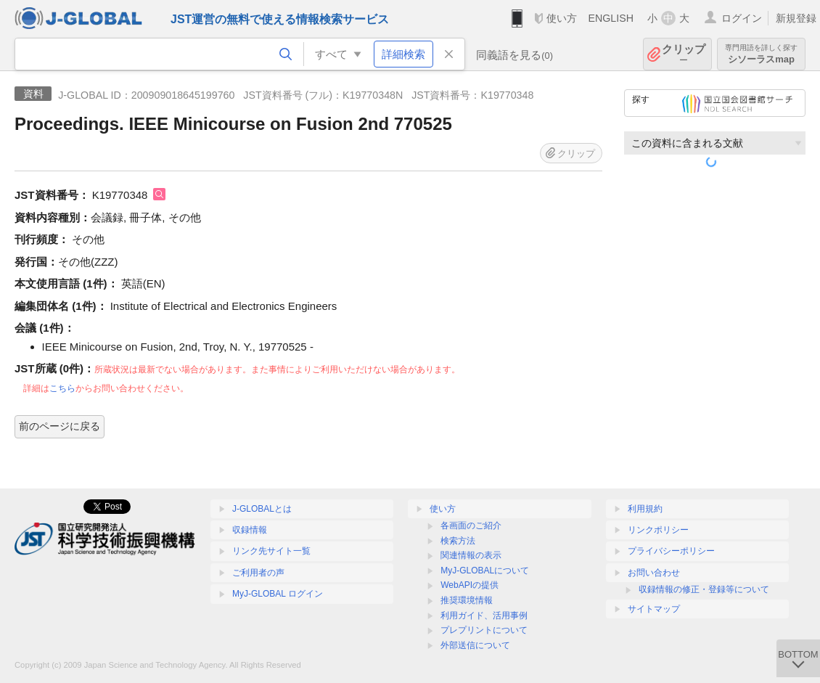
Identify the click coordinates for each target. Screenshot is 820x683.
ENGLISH (611, 18)
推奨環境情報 (466, 600)
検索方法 (457, 541)
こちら (62, 388)
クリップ (683, 54)
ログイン (741, 18)
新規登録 (796, 18)
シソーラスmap (761, 54)
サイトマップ (654, 609)
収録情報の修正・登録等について (704, 589)
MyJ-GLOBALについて (484, 570)
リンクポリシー (658, 530)
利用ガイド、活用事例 (484, 615)
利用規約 (645, 509)
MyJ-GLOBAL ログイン (277, 594)
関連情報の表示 (470, 555)
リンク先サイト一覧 (271, 551)
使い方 (561, 18)
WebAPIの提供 (469, 585)
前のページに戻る (59, 426)
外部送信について (475, 645)
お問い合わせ (654, 573)
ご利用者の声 (258, 573)
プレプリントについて (484, 630)
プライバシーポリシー (671, 551)
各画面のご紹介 (470, 525)
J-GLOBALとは (262, 509)
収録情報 (249, 530)
